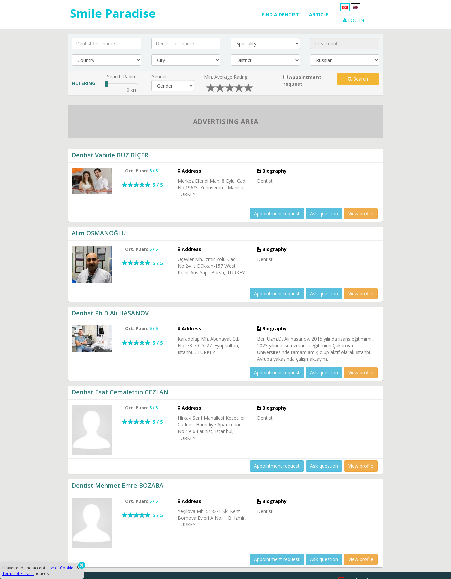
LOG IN (353, 20)
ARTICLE (319, 14)
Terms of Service (18, 573)
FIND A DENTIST (280, 14)
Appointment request (302, 80)
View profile (360, 213)
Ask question (324, 213)
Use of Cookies (61, 568)
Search (358, 79)
